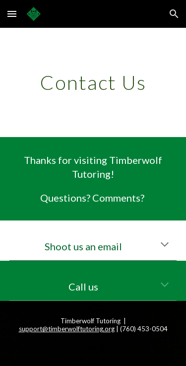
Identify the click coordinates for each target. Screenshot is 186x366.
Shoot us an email (83, 246)
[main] (93, 82)
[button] (12, 13)
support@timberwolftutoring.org (67, 329)
